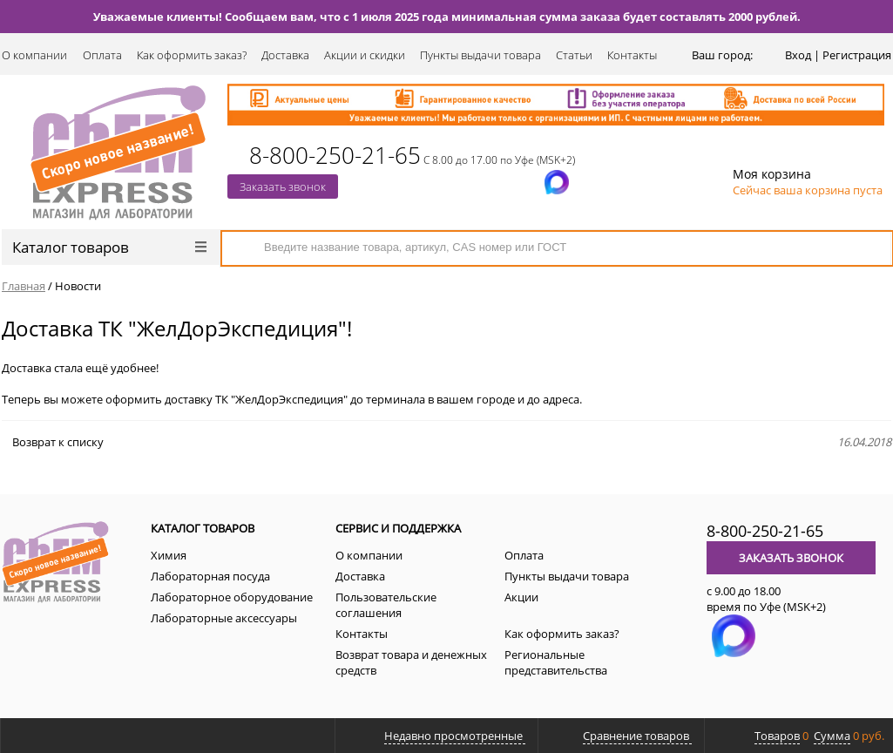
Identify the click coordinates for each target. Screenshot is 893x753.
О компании (34, 55)
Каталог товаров (109, 247)
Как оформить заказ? (192, 55)
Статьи (574, 55)
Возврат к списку (53, 442)
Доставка (285, 55)
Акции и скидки (364, 55)
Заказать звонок (283, 186)
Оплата (102, 55)
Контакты (632, 55)
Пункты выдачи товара (480, 55)
